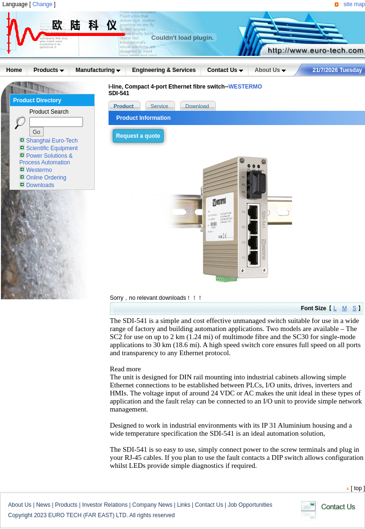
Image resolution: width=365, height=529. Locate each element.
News (43, 505)
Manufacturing (97, 70)
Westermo (39, 170)
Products (49, 70)
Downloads (40, 185)
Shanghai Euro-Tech (52, 140)
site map (354, 4)
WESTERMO (245, 86)
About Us (270, 70)
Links (183, 505)
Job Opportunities (250, 505)
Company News (152, 505)
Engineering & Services (164, 70)
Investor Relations (105, 505)
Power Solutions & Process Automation (46, 159)
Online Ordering (46, 177)
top (358, 488)
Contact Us (225, 70)
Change (42, 4)
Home (14, 70)
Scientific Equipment (52, 148)
